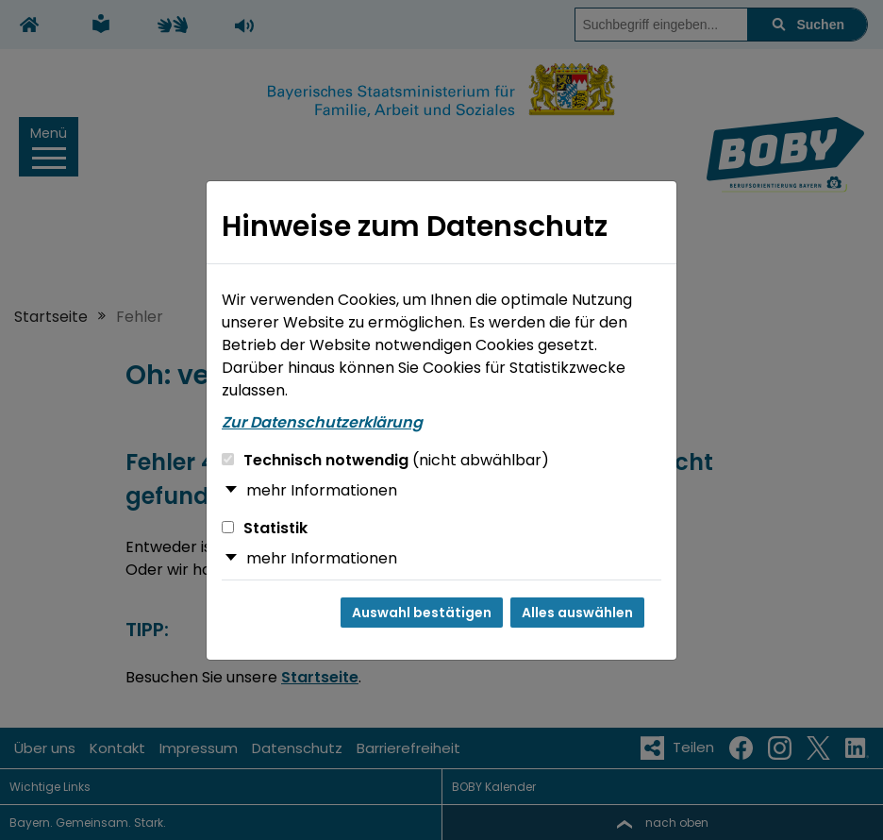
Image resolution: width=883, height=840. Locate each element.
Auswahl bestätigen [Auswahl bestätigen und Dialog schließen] (421, 612)
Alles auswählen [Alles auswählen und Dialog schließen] (577, 612)
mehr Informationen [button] (321, 490)
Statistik (265, 528)
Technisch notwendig (385, 460)
